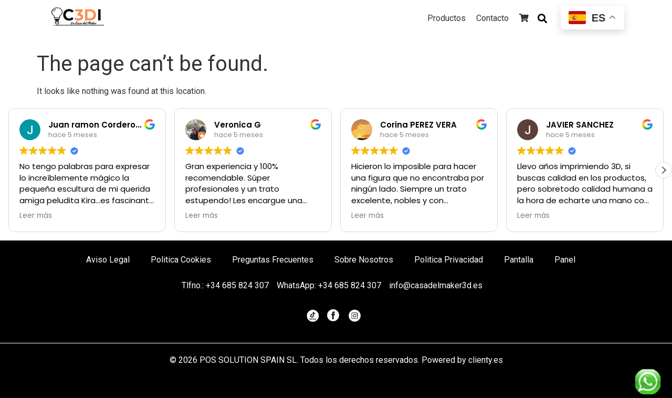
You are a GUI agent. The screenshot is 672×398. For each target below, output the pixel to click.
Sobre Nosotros (363, 260)
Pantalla (518, 260)
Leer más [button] (35, 216)
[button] (663, 170)
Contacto (492, 18)
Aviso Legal (108, 260)
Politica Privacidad (448, 260)
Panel (564, 260)
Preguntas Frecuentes (272, 260)
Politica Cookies (181, 260)
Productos (446, 18)
